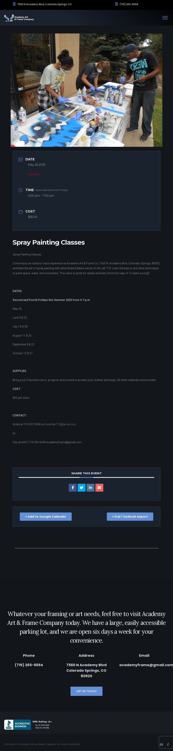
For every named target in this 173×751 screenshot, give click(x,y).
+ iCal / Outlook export (130, 516)
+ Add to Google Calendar (45, 516)
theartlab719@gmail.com (60, 424)
